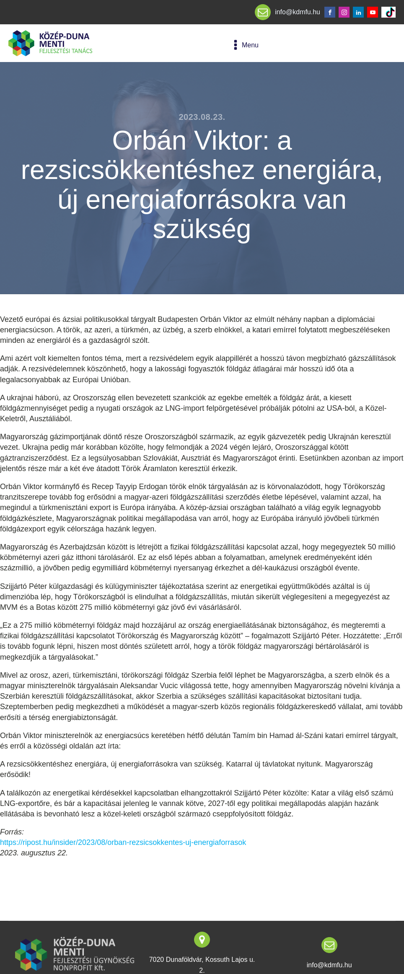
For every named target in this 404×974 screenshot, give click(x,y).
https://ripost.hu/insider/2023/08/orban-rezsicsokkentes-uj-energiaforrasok (123, 842)
